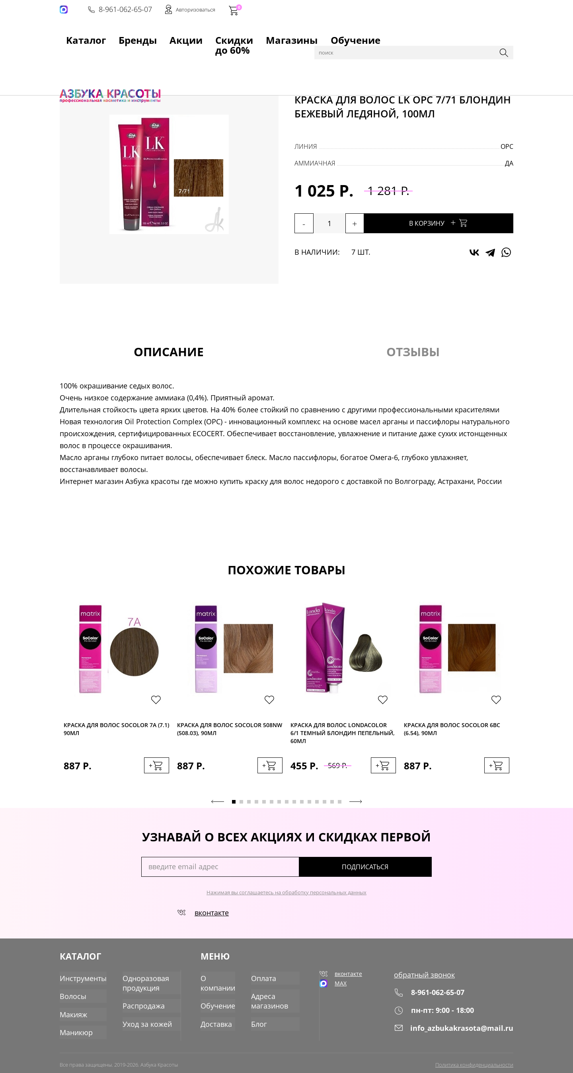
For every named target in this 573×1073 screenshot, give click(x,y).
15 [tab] (339, 806)
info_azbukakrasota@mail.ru (458, 1031)
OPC (507, 146)
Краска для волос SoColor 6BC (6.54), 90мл (452, 731)
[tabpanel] (116, 698)
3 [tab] (249, 806)
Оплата (266, 978)
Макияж (72, 1012)
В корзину (461, 222)
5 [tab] (264, 806)
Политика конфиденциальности (474, 1059)
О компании (220, 983)
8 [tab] (286, 806)
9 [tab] (294, 806)
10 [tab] (302, 806)
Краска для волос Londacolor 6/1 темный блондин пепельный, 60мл (342, 734)
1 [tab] (234, 806)
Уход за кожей (139, 1020)
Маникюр (74, 1028)
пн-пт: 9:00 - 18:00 (440, 1014)
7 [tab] (279, 806)
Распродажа (136, 1004)
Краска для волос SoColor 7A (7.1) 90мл (116, 731)
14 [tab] (332, 806)
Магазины (237, 36)
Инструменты (80, 978)
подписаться (397, 871)
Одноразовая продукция (138, 983)
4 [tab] (256, 806)
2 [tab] (241, 806)
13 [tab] (324, 806)
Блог (262, 1020)
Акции (141, 36)
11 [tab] (309, 806)
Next (355, 806)
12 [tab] (317, 806)
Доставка (218, 1020)
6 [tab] (271, 806)
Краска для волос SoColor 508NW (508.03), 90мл (229, 731)
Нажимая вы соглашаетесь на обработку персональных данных (286, 896)
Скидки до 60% (185, 36)
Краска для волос (167, 56)
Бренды (109, 36)
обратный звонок (431, 978)
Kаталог (73, 36)
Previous (217, 806)
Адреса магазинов (271, 1000)
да (509, 163)
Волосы (126, 56)
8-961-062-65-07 (393, 10)
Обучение (281, 36)
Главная (72, 56)
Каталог (99, 56)
